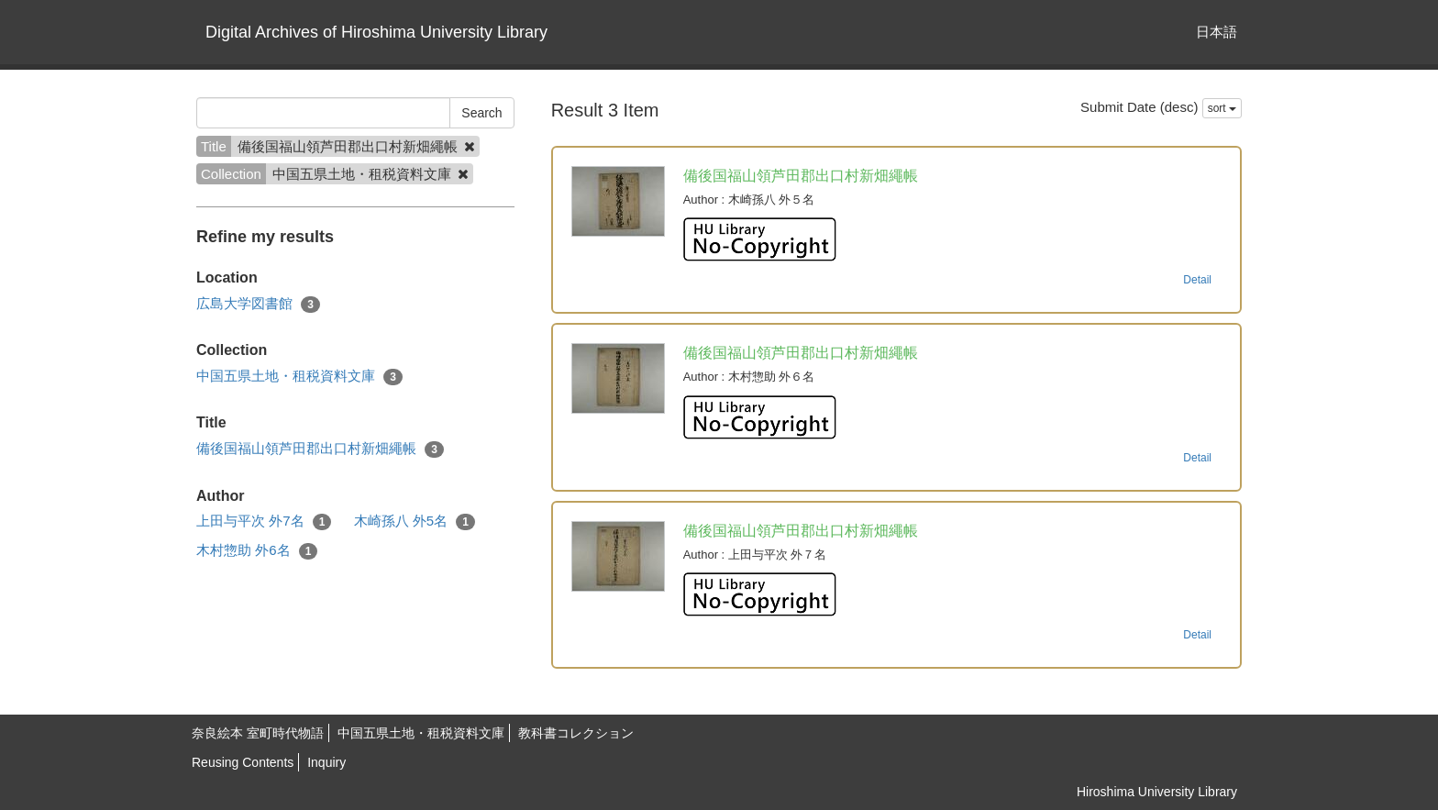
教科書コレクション (576, 733)
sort (1222, 108)
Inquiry (326, 762)
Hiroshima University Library (1157, 791)
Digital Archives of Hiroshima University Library (376, 32)
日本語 (1216, 31)
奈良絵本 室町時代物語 (258, 733)
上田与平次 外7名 (263, 521)
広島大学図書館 (258, 304)
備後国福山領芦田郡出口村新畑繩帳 (320, 449)
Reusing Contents (242, 762)
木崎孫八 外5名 (414, 521)
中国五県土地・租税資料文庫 (299, 376)
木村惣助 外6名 (256, 551)
